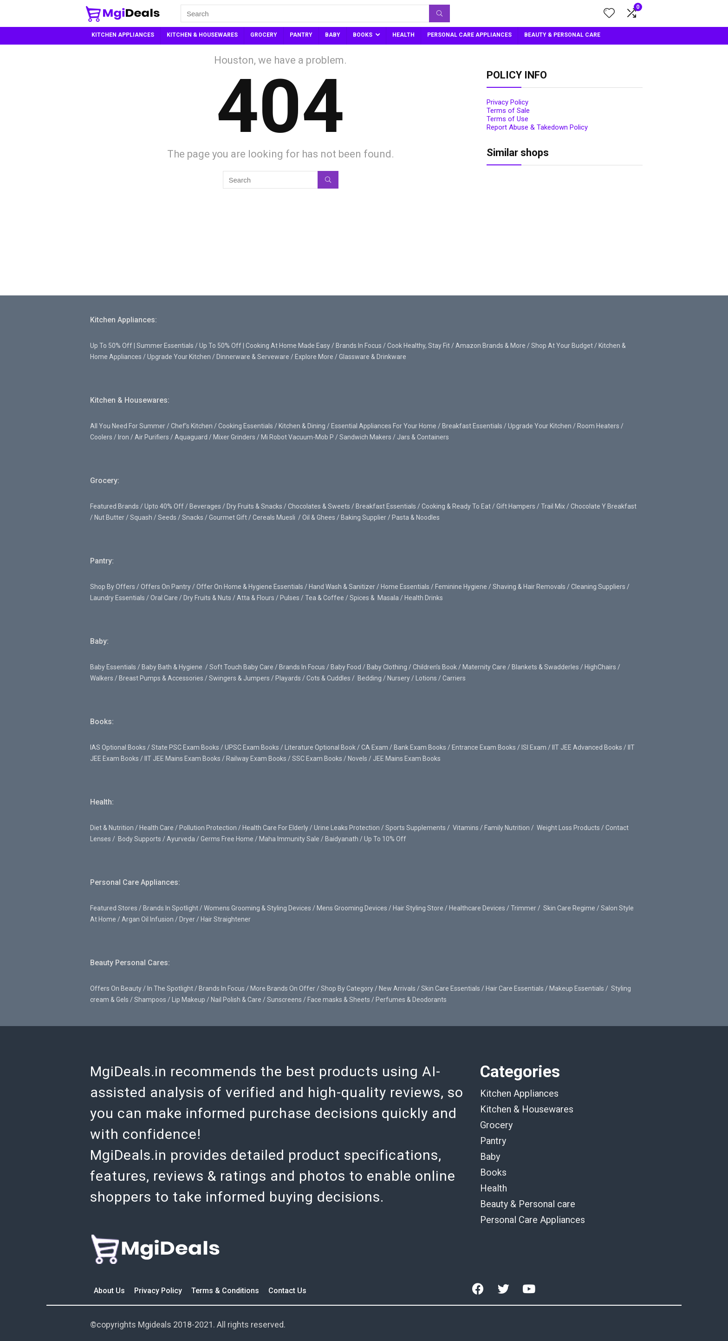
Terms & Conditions (226, 1290)
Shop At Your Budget (562, 345)
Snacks (192, 517)
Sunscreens (284, 999)
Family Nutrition (507, 827)
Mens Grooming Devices (352, 908)
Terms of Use (507, 119)
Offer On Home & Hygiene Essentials (249, 586)
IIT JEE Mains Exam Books (182, 758)
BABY (332, 35)
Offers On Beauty (116, 988)
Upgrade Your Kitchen (179, 356)
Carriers (454, 678)
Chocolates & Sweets (319, 506)
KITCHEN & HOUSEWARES (202, 35)
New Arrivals (397, 988)
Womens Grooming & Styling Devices (257, 908)
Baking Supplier (363, 517)
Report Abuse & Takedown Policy (537, 127)
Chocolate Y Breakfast (604, 506)
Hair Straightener (226, 919)
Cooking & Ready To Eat (456, 506)
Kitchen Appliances (519, 1093)
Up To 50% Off (111, 345)
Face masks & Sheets (338, 999)
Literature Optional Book (320, 747)
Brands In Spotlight (170, 908)
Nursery (398, 678)
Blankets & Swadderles (545, 667)
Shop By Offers (112, 586)
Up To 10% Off (385, 839)
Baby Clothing (387, 667)
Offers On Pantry (166, 586)
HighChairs (600, 667)
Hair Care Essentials (515, 988)
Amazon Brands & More (490, 345)
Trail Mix (553, 506)
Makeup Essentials (576, 988)
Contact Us (287, 1290)
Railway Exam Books (256, 758)
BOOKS (362, 35)
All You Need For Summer (127, 426)
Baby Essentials (113, 667)
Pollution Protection (208, 827)
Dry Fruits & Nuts (207, 598)
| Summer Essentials (164, 345)
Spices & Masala (374, 598)
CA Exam (374, 747)
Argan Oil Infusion (148, 919)
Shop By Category (347, 988)
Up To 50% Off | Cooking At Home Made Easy (264, 345)
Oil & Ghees (318, 517)
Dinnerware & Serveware (252, 356)
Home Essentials (405, 586)
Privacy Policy (507, 102)
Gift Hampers (515, 506)
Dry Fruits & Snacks (254, 506)
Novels (357, 758)
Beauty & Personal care (527, 1204)
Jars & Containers (423, 437)
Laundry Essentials (117, 598)
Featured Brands (114, 506)
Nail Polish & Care (236, 999)
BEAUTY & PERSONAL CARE (562, 35)
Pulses (289, 598)
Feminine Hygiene (461, 586)
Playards (288, 678)
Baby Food (346, 667)
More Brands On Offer (282, 988)
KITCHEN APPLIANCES (122, 35)
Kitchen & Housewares (526, 1109)
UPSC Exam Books (252, 747)
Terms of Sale (508, 110)
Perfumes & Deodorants (411, 999)
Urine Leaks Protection (347, 827)
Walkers (101, 678)
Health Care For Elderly (275, 827)
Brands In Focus (359, 345)
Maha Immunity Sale (289, 839)
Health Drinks (423, 598)
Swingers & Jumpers (239, 678)
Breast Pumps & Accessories (161, 678)
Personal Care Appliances (532, 1219)
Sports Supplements (415, 827)
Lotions (426, 678)
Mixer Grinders (234, 437)
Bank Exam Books (420, 747)
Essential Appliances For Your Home (383, 426)
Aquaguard (191, 437)
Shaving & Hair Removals (529, 586)
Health (493, 1188)
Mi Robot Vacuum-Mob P (297, 437)
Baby (490, 1156)
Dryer (187, 919)
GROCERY (263, 35)
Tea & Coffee (324, 598)
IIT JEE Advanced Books (587, 747)
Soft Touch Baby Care (241, 667)
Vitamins (466, 827)
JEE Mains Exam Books (407, 758)
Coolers (101, 437)
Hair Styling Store (418, 908)
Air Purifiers (152, 437)
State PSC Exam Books (185, 747)
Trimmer (523, 908)
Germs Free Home (227, 839)
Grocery (496, 1125)
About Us (110, 1290)
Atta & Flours (255, 598)
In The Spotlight (170, 988)
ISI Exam (533, 747)
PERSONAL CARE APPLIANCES (469, 35)
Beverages (205, 506)
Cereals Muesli (274, 517)
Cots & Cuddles (328, 678)
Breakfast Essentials (472, 426)
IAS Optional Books (118, 747)
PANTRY (301, 35)
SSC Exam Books (317, 758)
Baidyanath (341, 839)
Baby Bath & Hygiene (172, 667)
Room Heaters (598, 426)
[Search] (439, 13)
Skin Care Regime (569, 908)
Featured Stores (113, 908)
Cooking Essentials (245, 426)
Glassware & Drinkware (372, 356)
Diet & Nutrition (112, 827)
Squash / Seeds (153, 517)
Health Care (156, 827)
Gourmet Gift (228, 517)
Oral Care (164, 598)
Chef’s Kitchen (192, 426)
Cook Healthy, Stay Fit (418, 345)
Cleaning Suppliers (598, 586)
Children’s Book (435, 667)
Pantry (493, 1140)
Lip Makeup (188, 999)
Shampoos (150, 999)
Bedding (370, 678)
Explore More (314, 356)
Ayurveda (181, 839)
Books (493, 1172)
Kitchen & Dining (302, 426)
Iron (123, 437)
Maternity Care (484, 667)
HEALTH (403, 35)
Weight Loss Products (568, 827)
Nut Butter (109, 517)
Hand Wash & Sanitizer (342, 586)
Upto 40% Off (164, 506)
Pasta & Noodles (416, 517)
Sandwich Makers (365, 437)
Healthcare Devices (477, 908)
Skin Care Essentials (450, 988)
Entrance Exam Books (484, 747)
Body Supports (139, 839)
